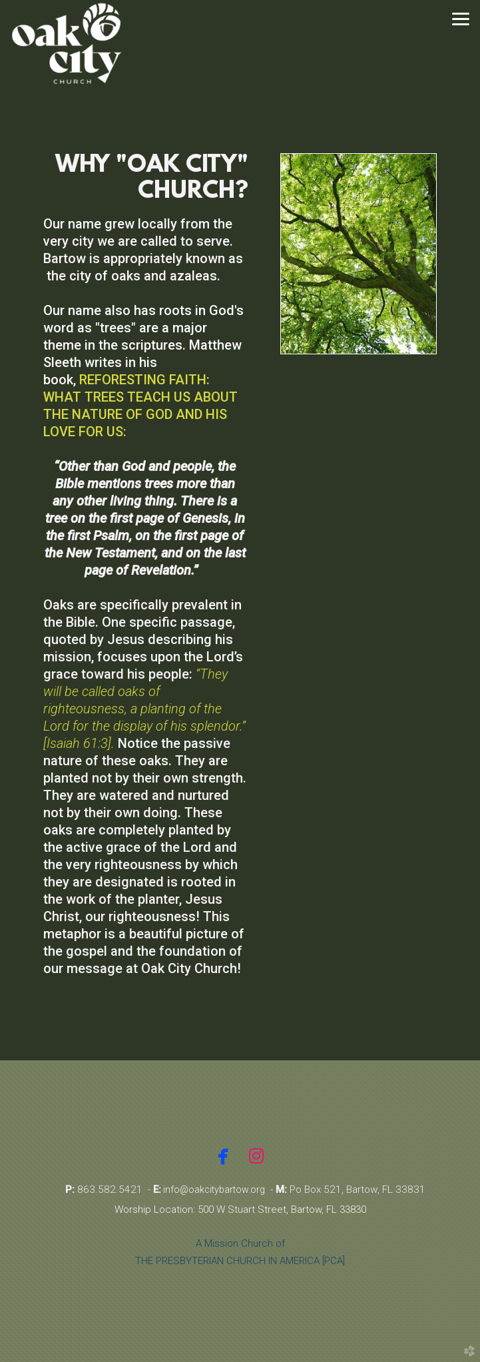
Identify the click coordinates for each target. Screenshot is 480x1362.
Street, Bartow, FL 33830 (312, 1209)
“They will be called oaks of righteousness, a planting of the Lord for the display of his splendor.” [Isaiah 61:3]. (144, 708)
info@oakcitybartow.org (213, 1189)
